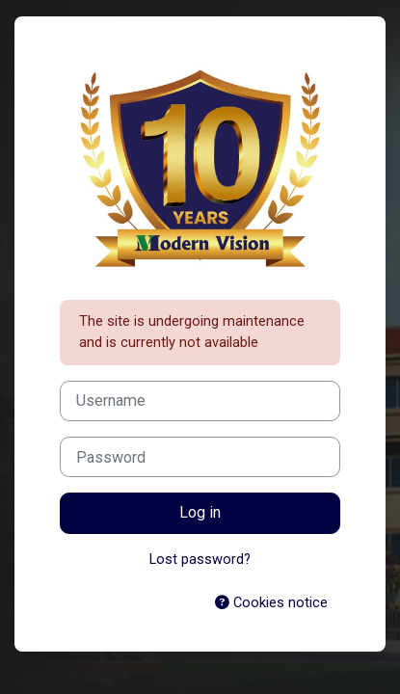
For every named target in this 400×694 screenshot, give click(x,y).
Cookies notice (271, 602)
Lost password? (200, 559)
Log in (200, 512)
